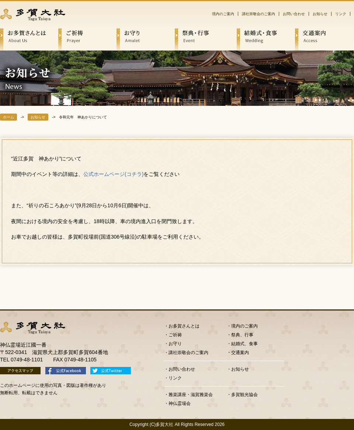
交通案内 (240, 352)
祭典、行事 (242, 334)
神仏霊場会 (180, 403)
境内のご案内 (223, 14)
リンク (340, 14)
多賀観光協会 (244, 394)
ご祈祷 (175, 334)
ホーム (8, 117)
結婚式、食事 (244, 343)
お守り (175, 343)
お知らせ (320, 14)
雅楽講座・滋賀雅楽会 (191, 394)
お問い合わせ (294, 14)
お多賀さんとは (184, 326)
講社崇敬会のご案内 (258, 14)
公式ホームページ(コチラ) (113, 174)
